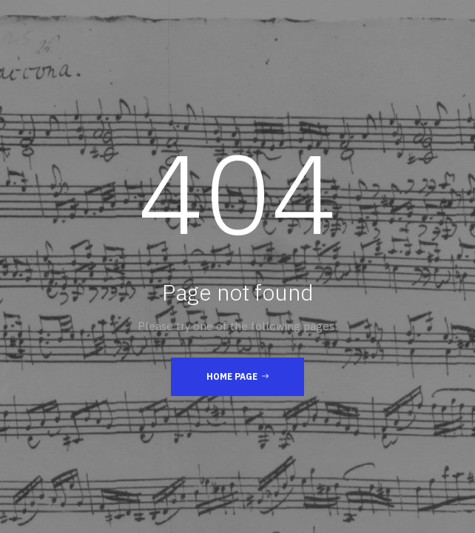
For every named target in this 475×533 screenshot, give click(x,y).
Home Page (237, 376)
